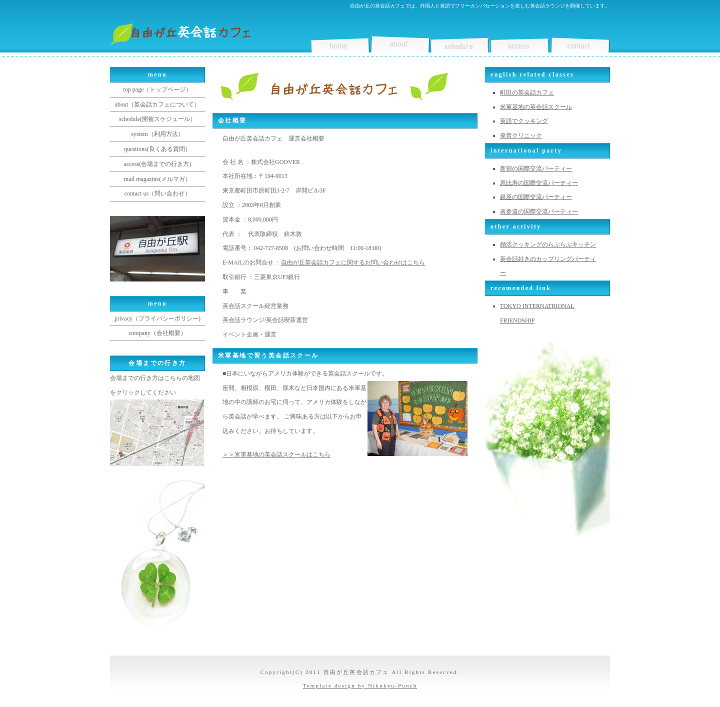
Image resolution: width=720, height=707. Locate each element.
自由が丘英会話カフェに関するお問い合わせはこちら (353, 262)
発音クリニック (521, 135)
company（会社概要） (157, 333)
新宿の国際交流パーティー (536, 168)
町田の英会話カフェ (527, 92)
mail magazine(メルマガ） (157, 179)
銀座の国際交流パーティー (536, 197)
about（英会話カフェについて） (157, 104)
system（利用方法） (157, 134)
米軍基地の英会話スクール (536, 107)
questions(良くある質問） (157, 149)
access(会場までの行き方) (158, 164)
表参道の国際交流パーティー (539, 211)
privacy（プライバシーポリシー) (157, 318)
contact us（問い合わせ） (157, 193)
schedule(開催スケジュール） (157, 119)
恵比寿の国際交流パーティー (539, 183)
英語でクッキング (524, 121)
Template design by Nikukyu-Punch (360, 685)
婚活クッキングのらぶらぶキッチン (548, 244)
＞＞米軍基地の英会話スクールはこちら (276, 454)
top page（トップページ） (158, 89)
